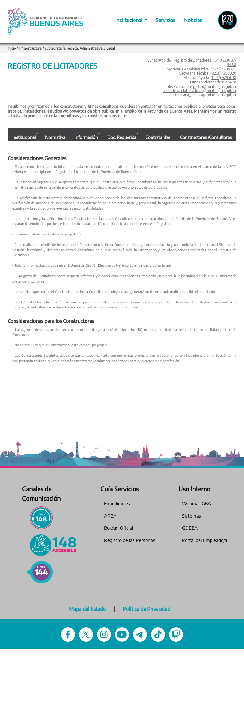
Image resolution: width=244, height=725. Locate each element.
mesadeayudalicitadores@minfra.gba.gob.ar (199, 90)
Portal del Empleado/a (204, 540)
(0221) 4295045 (223, 69)
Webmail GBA (196, 503)
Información (86, 137)
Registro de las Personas (129, 540)
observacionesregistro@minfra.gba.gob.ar (201, 86)
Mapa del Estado (87, 609)
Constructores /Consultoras (206, 137)
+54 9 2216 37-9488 (224, 62)
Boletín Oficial (118, 528)
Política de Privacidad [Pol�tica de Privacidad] (146, 609)
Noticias (193, 20)
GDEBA (190, 528)
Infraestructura (31, 48)
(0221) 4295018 (223, 77)
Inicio (12, 48)
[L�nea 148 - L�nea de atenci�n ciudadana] (39, 517)
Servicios (165, 20)
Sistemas (191, 516)
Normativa (55, 137)
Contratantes (158, 137)
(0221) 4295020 (223, 73)
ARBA (110, 516)
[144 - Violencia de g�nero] (39, 572)
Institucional (129, 20)
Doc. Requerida (121, 137)
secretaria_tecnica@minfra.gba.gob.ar (204, 95)
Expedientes (117, 503)
